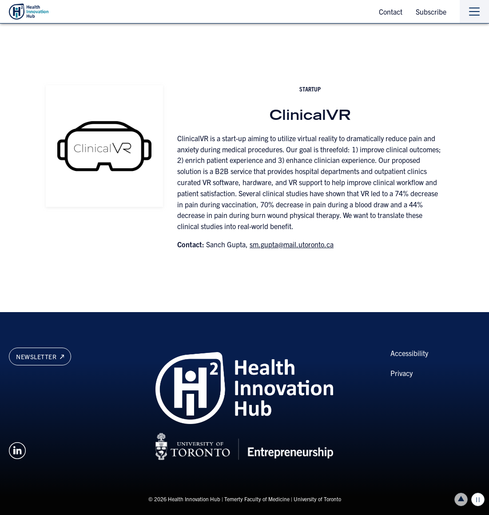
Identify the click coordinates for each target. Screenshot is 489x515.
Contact (390, 11)
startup (310, 89)
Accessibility (409, 353)
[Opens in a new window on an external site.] (17, 449)
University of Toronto (317, 498)
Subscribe (431, 11)
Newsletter (40, 356)
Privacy (401, 372)
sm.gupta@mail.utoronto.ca (292, 244)
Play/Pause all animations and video (478, 499)
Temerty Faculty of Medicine (257, 498)
